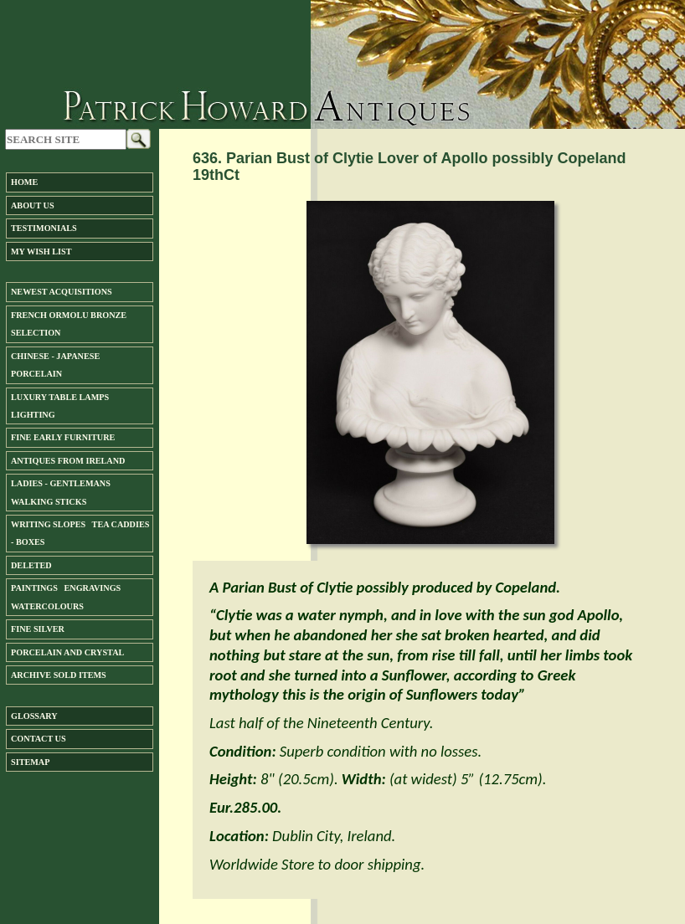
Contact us (38, 738)
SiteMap (30, 762)
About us (32, 205)
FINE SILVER (37, 629)
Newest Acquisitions (61, 291)
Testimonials (44, 228)
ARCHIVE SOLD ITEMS (58, 675)
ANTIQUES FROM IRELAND (68, 460)
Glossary (34, 716)
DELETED (31, 565)
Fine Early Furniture (63, 437)
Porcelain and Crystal (67, 652)
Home (24, 182)
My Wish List (41, 251)
